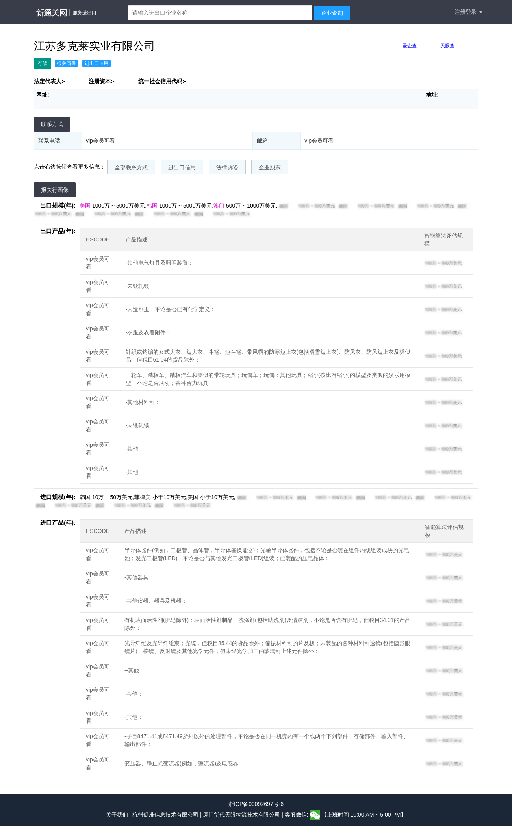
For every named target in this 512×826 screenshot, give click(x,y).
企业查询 (332, 13)
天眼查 (447, 45)
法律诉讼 (227, 167)
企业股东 (270, 167)
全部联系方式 (131, 167)
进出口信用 (182, 167)
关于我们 (117, 815)
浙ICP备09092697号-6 (256, 804)
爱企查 (410, 45)
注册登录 (468, 12)
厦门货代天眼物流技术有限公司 (242, 815)
